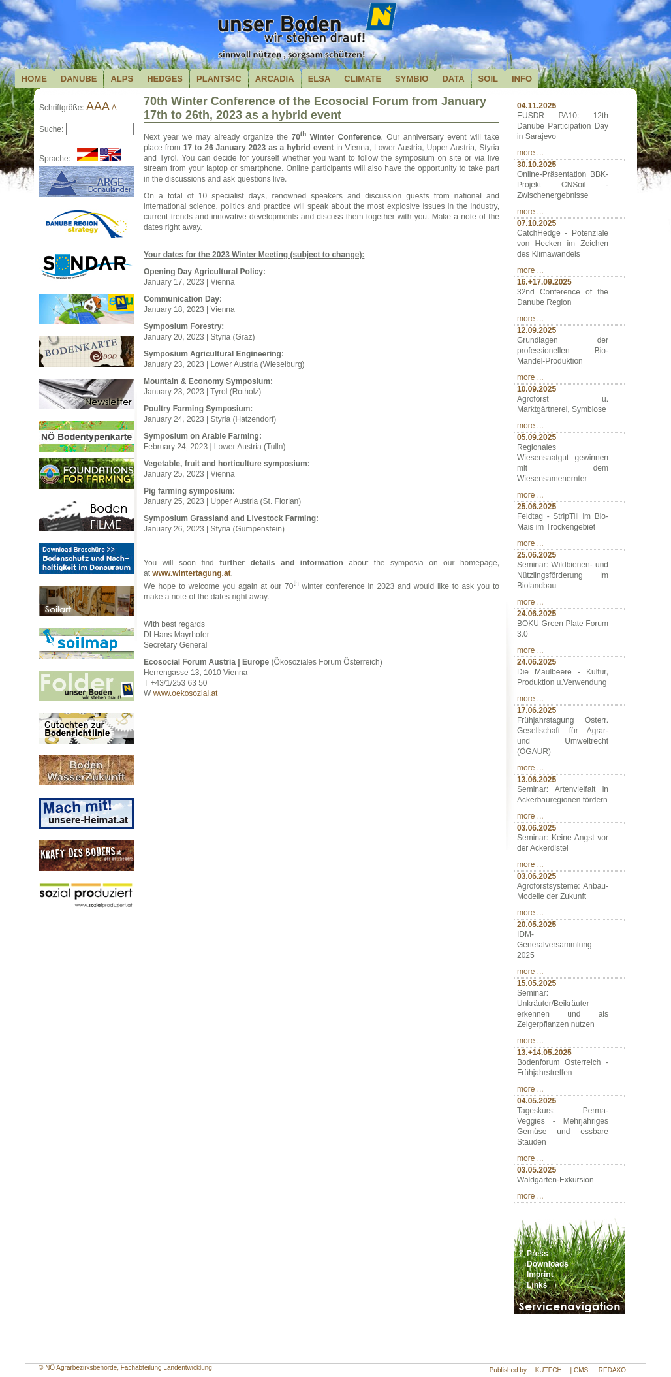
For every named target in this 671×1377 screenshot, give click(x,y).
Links (537, 1285)
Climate (362, 79)
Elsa (319, 79)
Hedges (165, 79)
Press (537, 1253)
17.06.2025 (536, 710)
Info (522, 79)
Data (453, 79)
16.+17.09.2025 (544, 282)
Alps (121, 79)
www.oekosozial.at (185, 693)
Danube (79, 79)
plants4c (219, 79)
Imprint (540, 1274)
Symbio (411, 79)
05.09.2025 (536, 437)
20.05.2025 (536, 924)
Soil (488, 79)
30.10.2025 (536, 164)
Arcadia (274, 79)
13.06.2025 (536, 779)
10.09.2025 (536, 389)
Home (34, 79)
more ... (530, 152)
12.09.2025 (536, 330)
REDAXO (612, 1370)
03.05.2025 (536, 1170)
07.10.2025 (536, 223)
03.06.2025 (536, 827)
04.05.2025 (536, 1100)
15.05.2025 (536, 983)
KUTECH (548, 1370)
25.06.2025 (536, 506)
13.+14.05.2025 (544, 1052)
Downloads (548, 1264)
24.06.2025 (536, 613)
